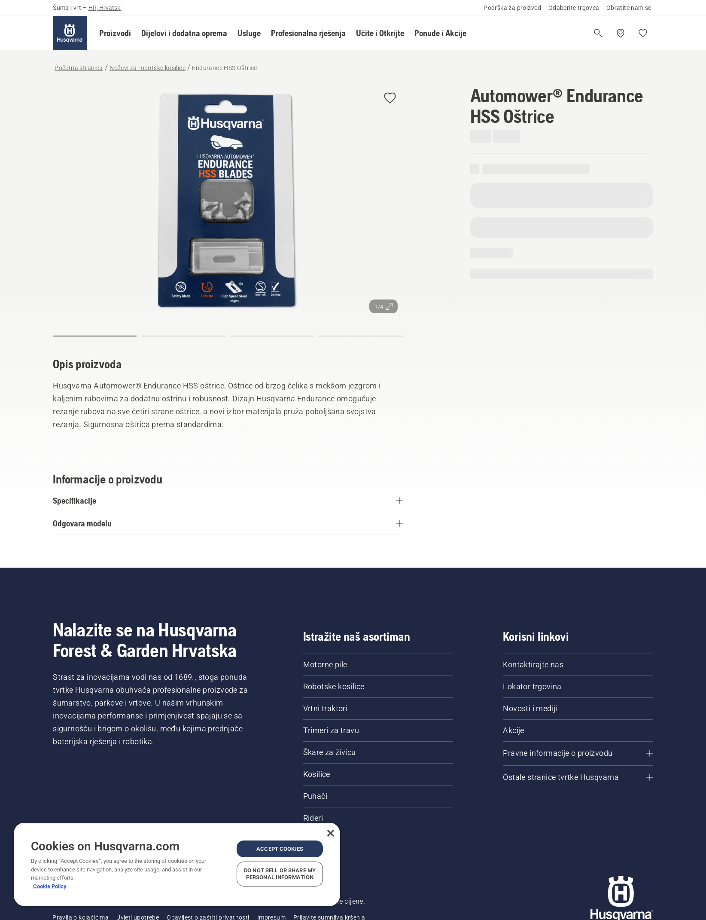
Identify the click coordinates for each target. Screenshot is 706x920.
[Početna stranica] (70, 33)
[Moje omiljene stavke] (643, 33)
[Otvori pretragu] (598, 33)
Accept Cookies (279, 849)
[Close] (330, 833)
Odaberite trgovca (573, 7)
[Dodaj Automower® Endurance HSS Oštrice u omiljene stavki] (389, 99)
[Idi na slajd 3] (272, 336)
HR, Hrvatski (105, 7)
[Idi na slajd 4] (361, 336)
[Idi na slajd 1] (95, 336)
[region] (177, 864)
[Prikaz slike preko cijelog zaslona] (228, 201)
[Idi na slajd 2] (183, 336)
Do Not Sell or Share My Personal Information (280, 873)
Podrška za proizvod (513, 7)
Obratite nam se (628, 7)
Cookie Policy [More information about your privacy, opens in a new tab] (50, 886)
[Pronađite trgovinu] (620, 33)
